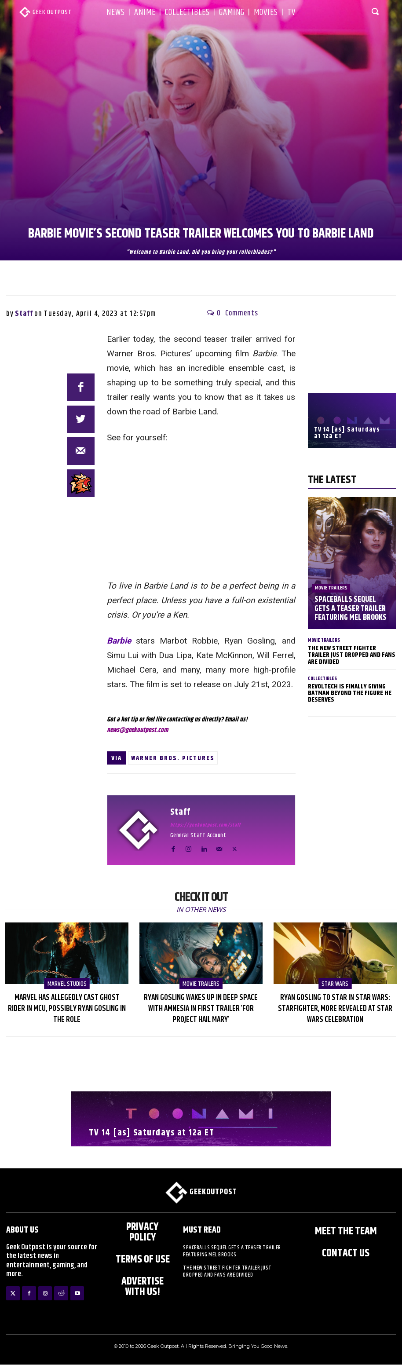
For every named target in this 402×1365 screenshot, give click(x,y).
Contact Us (345, 1253)
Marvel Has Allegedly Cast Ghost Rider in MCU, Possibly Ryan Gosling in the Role (67, 1009)
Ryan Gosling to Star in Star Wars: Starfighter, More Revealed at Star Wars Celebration (335, 1009)
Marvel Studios (66, 984)
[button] (376, 11)
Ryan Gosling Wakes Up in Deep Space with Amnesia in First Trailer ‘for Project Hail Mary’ (201, 1009)
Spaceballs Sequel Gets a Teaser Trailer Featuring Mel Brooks (350, 609)
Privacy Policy (142, 1232)
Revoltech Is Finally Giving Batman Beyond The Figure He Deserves (349, 692)
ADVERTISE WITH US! (142, 1287)
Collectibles (322, 678)
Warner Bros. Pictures (173, 758)
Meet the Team (346, 1231)
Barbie (119, 641)
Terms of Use (143, 1259)
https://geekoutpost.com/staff (205, 825)
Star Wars (334, 984)
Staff (24, 313)
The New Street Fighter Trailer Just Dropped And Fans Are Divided (351, 654)
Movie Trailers (331, 589)
